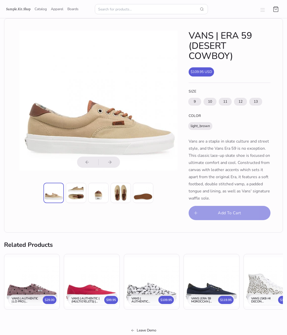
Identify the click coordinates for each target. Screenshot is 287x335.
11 (225, 101)
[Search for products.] (151, 9)
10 (210, 101)
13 (256, 101)
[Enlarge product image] (53, 193)
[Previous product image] (87, 162)
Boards (73, 9)
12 (240, 101)
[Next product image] (110, 162)
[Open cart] (276, 9)
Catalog (41, 9)
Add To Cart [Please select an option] (217, 213)
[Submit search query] (202, 9)
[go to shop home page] (18, 9)
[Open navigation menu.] (263, 9)
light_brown (200, 126)
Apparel (57, 9)
